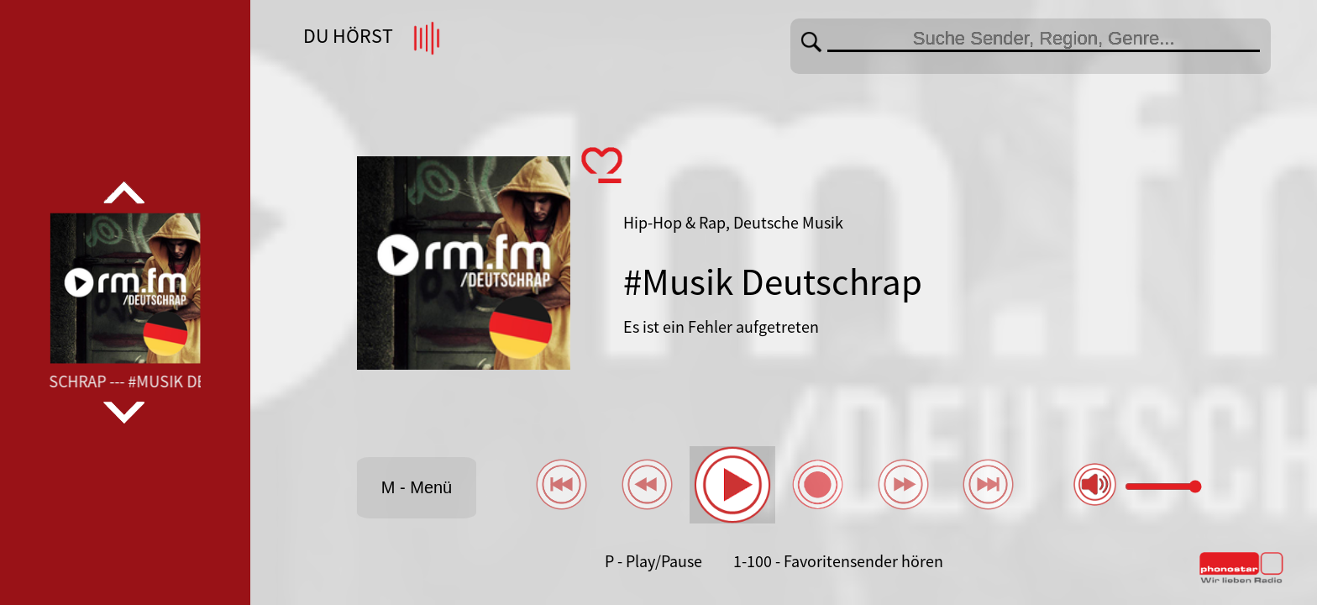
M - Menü (416, 487)
